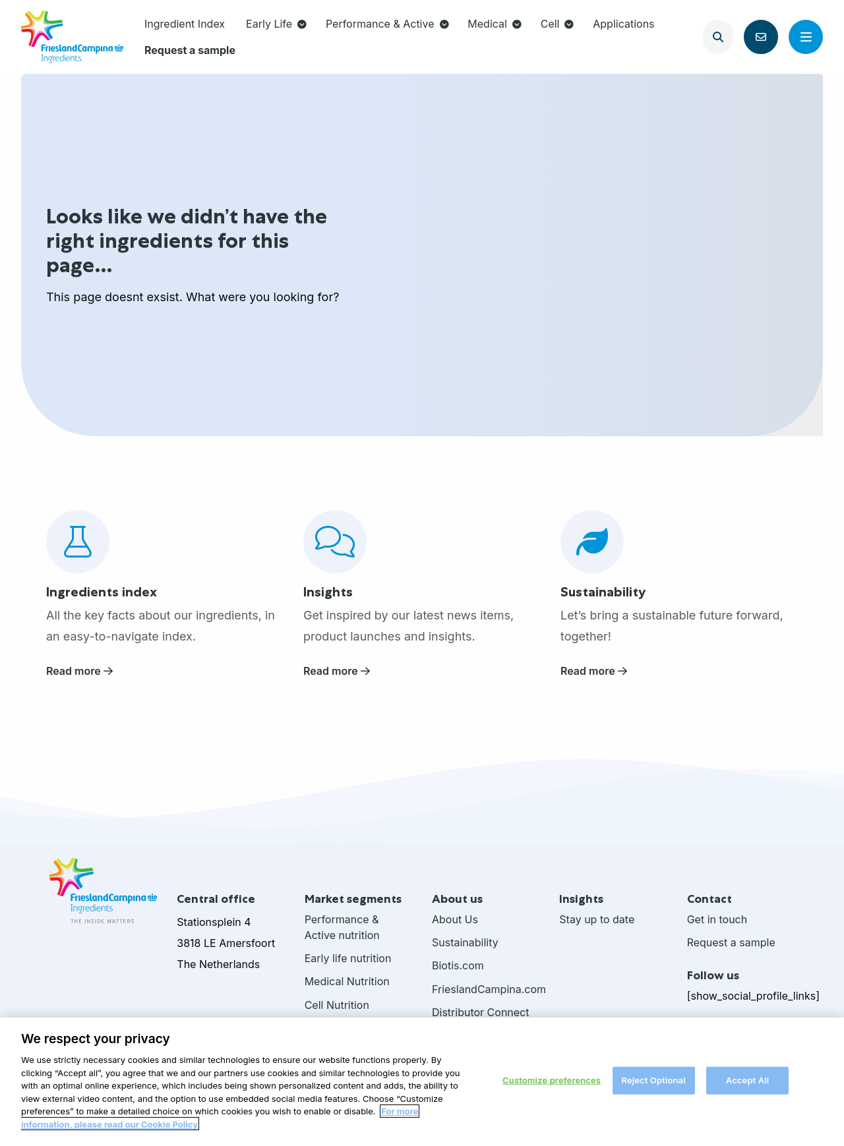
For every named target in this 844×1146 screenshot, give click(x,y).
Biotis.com (458, 965)
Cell (557, 23)
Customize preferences (551, 1084)
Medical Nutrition (347, 981)
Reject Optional (653, 1084)
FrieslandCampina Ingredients (72, 37)
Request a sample (189, 50)
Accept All (747, 1084)
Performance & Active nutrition (342, 927)
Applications (623, 23)
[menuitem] (184, 24)
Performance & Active (387, 23)
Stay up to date (596, 919)
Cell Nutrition (337, 1005)
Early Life (276, 23)
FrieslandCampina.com (485, 989)
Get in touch (717, 919)
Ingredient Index (184, 23)
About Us (455, 919)
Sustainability (465, 942)
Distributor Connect (480, 1012)
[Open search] (718, 37)
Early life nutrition (348, 958)
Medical (494, 23)
